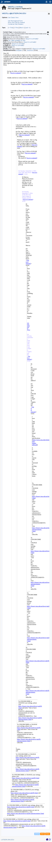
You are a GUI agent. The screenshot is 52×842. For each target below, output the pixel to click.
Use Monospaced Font (15, 21)
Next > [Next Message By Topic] (22, 27)
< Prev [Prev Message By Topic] (16, 27)
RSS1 (42, 834)
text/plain (19, 50)
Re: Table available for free (17, 40)
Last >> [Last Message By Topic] (27, 27)
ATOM (37, 834)
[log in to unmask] (32, 39)
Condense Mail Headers (15, 24)
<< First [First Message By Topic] (10, 27)
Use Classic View (13, 17)
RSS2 (47, 834)
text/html (30, 50)
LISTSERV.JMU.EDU (7, 840)
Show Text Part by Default (16, 22)
